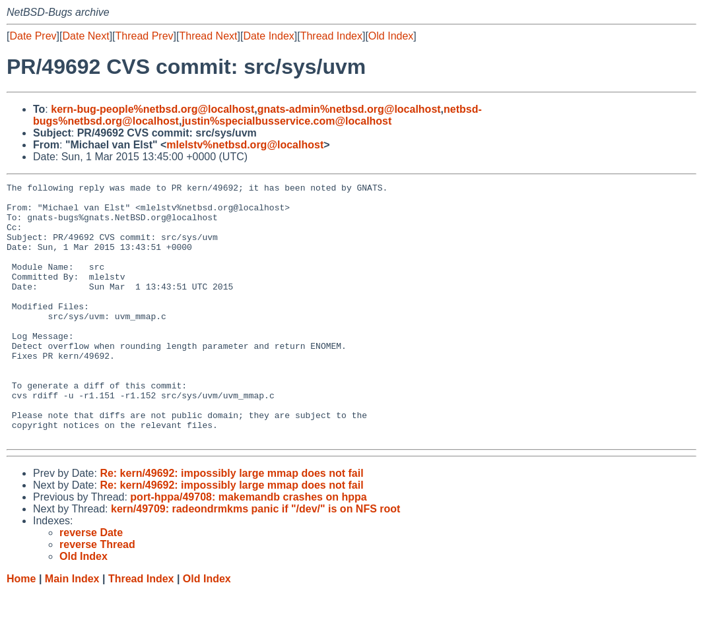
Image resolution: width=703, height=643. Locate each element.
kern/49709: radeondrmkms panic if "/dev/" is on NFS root (255, 560)
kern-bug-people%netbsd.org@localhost (152, 109)
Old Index (390, 36)
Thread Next (208, 36)
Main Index (72, 630)
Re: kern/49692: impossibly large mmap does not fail (231, 524)
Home (21, 630)
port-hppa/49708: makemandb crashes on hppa (248, 548)
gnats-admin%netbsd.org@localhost (349, 109)
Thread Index (331, 36)
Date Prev (32, 36)
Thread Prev (145, 36)
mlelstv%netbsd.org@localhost (244, 144)
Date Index (268, 36)
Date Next (85, 36)
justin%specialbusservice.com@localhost (286, 121)
